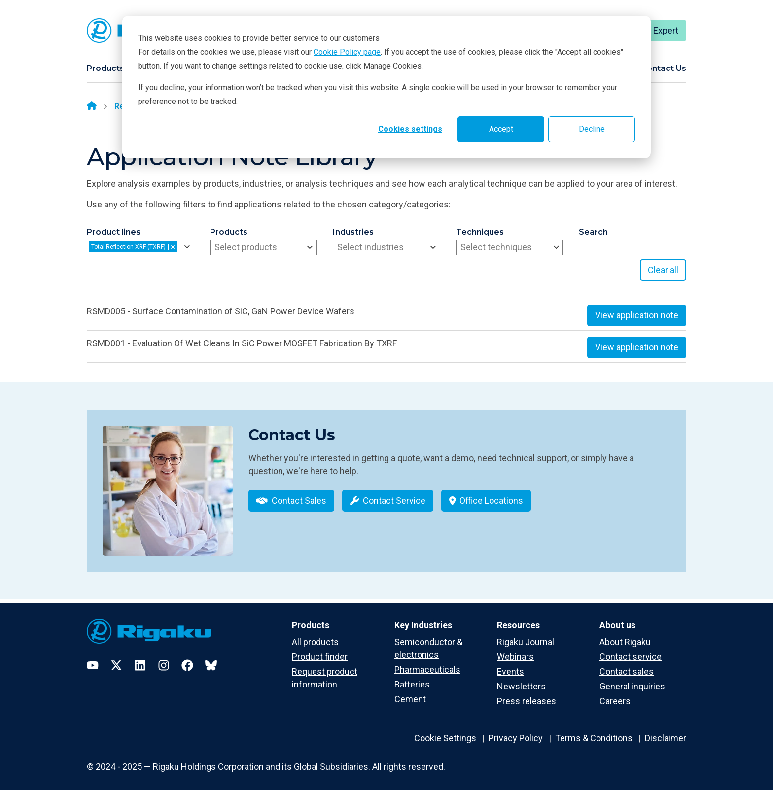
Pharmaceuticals (427, 663)
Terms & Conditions (593, 731)
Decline (592, 129)
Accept (501, 129)
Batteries (412, 678)
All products (315, 635)
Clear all (663, 270)
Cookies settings (410, 129)
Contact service (630, 650)
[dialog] (386, 87)
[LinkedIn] (140, 658)
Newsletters (521, 680)
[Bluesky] (211, 658)
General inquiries (632, 680)
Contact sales (626, 665)
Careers (615, 694)
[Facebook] (187, 658)
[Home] (92, 106)
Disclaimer (665, 731)
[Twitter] (116, 658)
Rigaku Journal (525, 635)
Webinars (515, 650)
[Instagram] (164, 658)
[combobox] (140, 247)
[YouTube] (93, 658)
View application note (636, 315)
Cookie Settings (445, 731)
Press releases (526, 694)
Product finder (320, 650)
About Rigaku (625, 635)
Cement (410, 692)
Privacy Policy (516, 731)
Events (510, 665)
